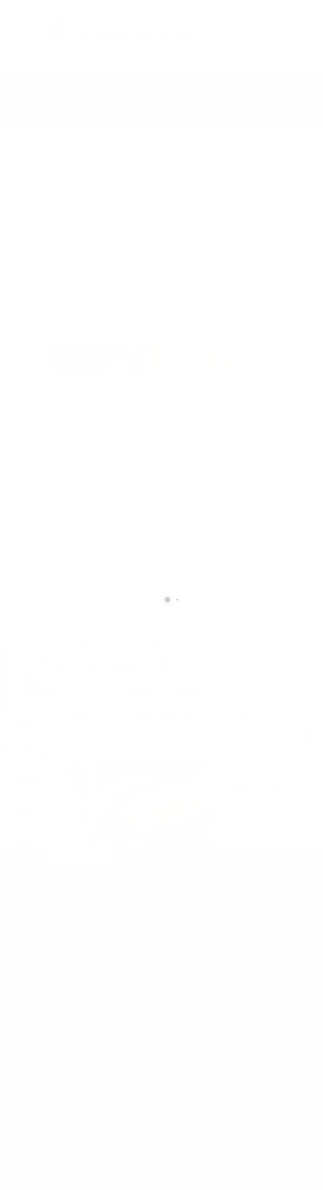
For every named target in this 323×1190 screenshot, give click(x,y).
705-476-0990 (90, 1035)
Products (84, 93)
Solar (114, 93)
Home (56, 93)
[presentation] (116, 781)
